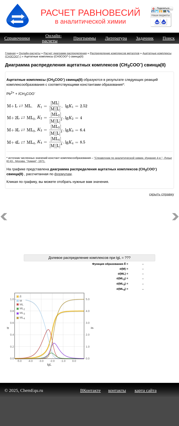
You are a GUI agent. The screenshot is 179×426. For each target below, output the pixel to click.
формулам (62, 174)
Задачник (145, 38)
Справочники (17, 38)
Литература (116, 38)
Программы (84, 38)
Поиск (169, 38)
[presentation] (19, 106)
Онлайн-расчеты (52, 38)
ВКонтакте (90, 390)
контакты (117, 390)
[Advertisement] (89, 226)
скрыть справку (161, 194)
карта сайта (145, 390)
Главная (10, 53)
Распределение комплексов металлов (114, 53)
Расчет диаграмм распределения (65, 53)
